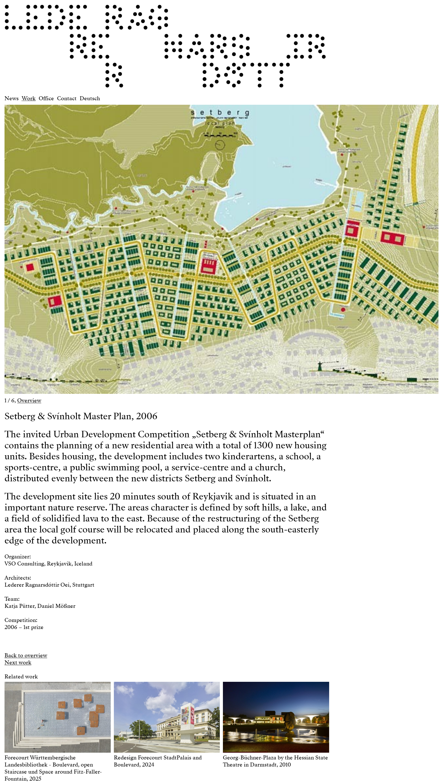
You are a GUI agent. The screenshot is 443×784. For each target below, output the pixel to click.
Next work (18, 662)
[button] (113, 247)
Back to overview (26, 655)
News (12, 98)
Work (29, 98)
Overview (29, 400)
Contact (67, 98)
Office (46, 98)
